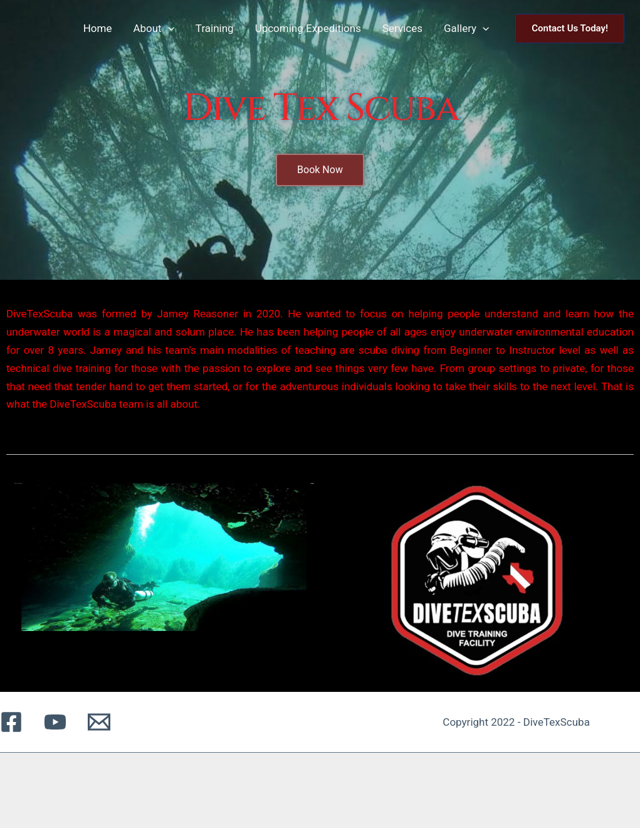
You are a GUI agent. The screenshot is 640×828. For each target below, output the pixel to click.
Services (402, 28)
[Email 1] (99, 722)
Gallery (466, 28)
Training (215, 28)
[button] (569, 28)
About (153, 28)
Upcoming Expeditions (308, 28)
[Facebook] (11, 722)
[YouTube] (55, 722)
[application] (168, 28)
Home (97, 28)
